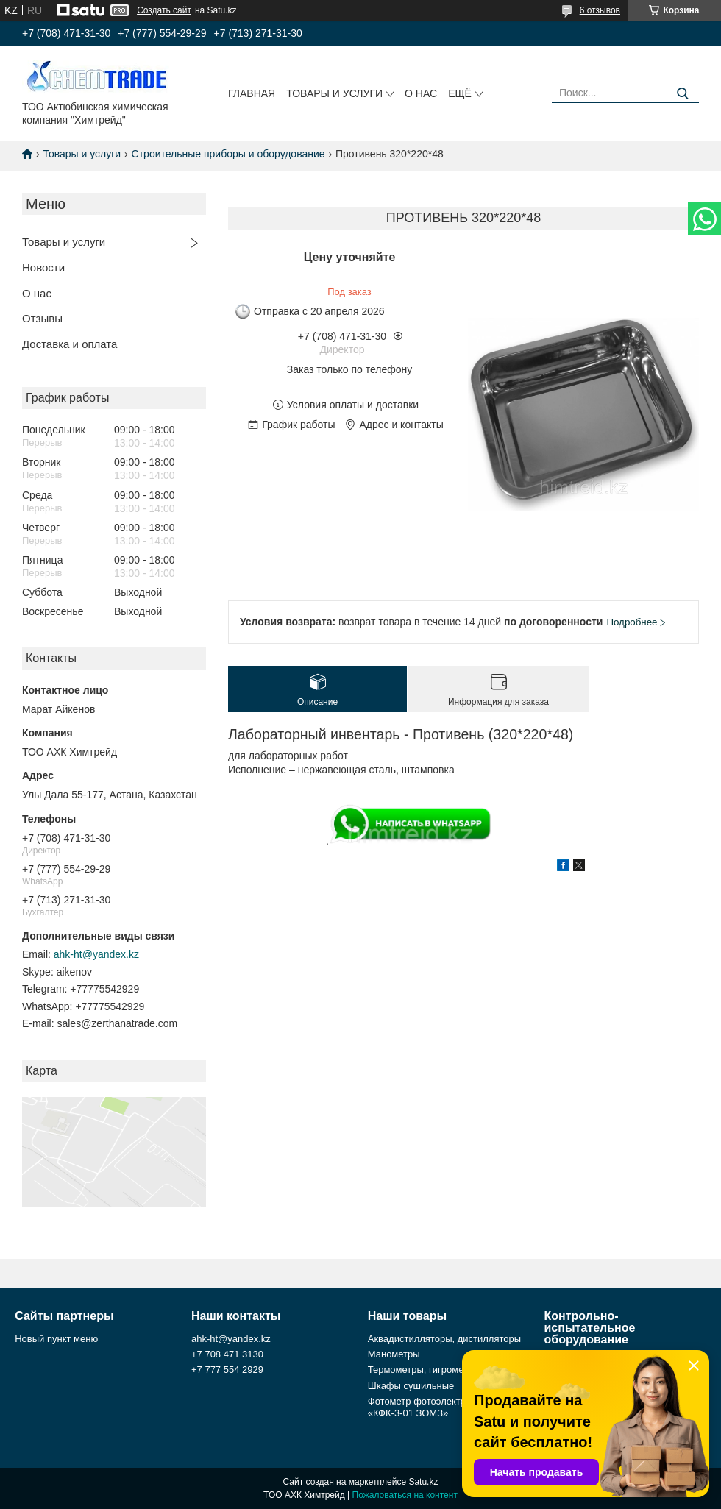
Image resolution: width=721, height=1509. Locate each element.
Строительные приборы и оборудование (228, 154)
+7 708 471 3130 (227, 1354)
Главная (251, 93)
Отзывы (42, 318)
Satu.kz (423, 1482)
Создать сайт (164, 10)
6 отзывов (600, 10)
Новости (43, 267)
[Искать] (682, 94)
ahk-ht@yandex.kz (96, 954)
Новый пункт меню (56, 1338)
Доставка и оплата (69, 344)
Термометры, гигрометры (424, 1369)
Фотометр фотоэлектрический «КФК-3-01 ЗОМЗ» (434, 1407)
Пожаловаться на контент (405, 1495)
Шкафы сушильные (411, 1385)
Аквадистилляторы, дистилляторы (444, 1338)
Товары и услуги (334, 93)
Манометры (394, 1354)
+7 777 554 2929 (227, 1369)
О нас (421, 93)
